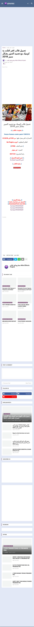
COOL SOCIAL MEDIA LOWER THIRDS (23, 305)
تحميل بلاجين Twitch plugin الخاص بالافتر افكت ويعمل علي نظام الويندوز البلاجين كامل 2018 (21, 426)
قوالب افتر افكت (10, 47)
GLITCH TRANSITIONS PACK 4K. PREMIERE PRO (21, 565)
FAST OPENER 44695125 (8, 304)
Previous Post (6, 383)
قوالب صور (16, 255)
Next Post (28, 383)
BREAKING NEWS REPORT (9, 321)
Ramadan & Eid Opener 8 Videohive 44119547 (8, 288)
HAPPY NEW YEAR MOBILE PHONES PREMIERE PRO (22, 582)
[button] (2, 3)
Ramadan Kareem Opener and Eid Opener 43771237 (24, 288)
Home (3, 47)
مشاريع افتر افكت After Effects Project (19, 266)
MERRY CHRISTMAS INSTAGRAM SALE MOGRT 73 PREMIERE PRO (21, 557)
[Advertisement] (17, 26)
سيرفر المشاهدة (17, 167)
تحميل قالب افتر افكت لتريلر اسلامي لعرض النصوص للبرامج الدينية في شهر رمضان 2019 (21, 443)
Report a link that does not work (21, 433)
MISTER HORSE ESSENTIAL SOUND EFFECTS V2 (22, 450)
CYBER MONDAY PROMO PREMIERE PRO (22, 574)
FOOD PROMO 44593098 (24, 321)
